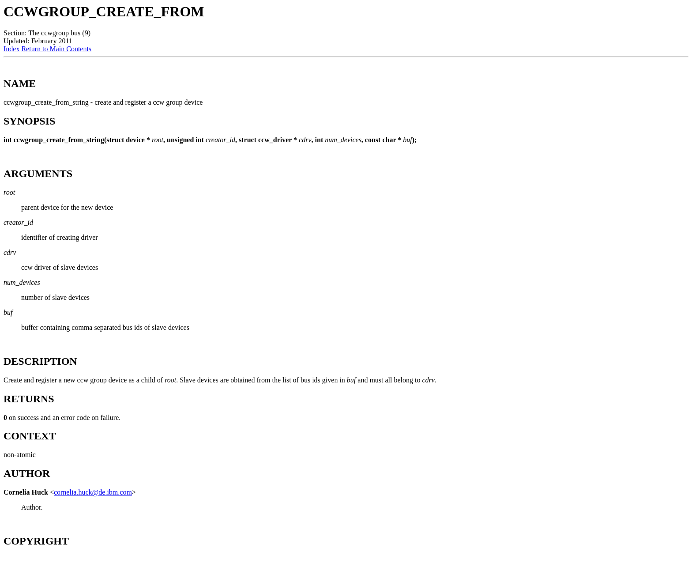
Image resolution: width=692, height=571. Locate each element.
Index (11, 49)
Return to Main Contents (56, 49)
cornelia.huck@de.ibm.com (93, 492)
